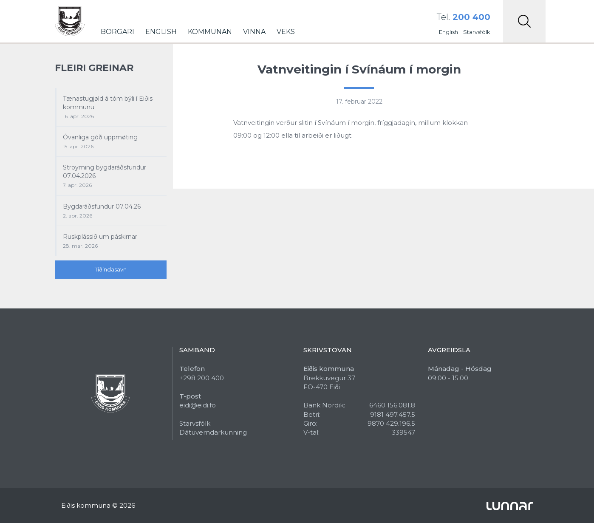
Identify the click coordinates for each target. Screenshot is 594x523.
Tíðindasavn (111, 269)
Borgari (117, 32)
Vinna (254, 32)
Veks (286, 32)
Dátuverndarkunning (213, 432)
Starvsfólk (476, 31)
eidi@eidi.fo (197, 405)
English (161, 32)
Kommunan (210, 32)
